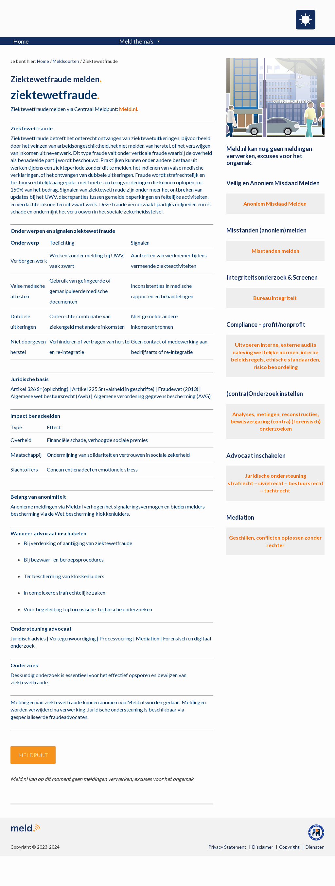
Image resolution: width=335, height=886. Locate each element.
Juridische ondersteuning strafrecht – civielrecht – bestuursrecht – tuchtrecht (276, 482)
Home (21, 41)
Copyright (290, 847)
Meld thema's (140, 41)
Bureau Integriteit (275, 298)
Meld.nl (40, 18)
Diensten (315, 847)
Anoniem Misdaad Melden (275, 203)
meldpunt (33, 755)
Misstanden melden (275, 251)
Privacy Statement (227, 847)
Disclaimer (263, 847)
